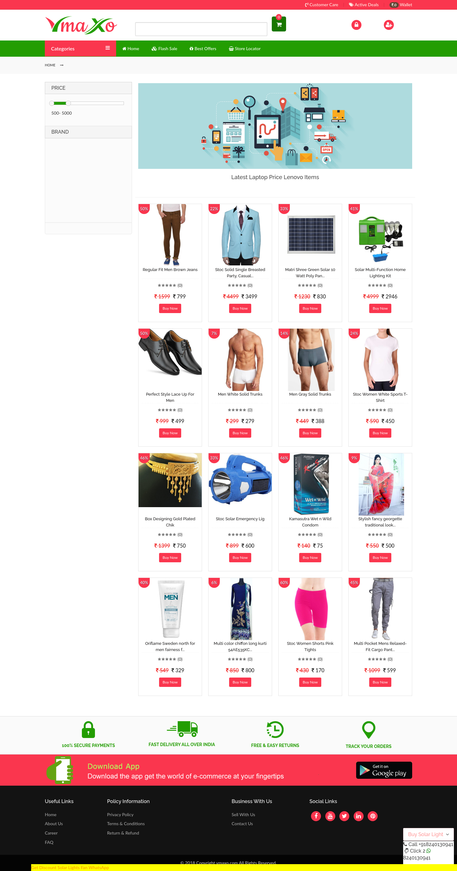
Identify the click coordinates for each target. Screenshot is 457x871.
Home (50, 814)
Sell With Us (243, 814)
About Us (54, 823)
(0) (179, 285)
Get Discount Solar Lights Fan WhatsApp (70, 867)
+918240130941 (435, 844)
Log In (363, 24)
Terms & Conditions (126, 823)
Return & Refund (123, 832)
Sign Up (397, 24)
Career (51, 832)
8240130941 (417, 858)
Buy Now (170, 308)
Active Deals (364, 4)
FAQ (49, 842)
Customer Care (321, 4)
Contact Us (242, 823)
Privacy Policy (120, 814)
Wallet (400, 4)
